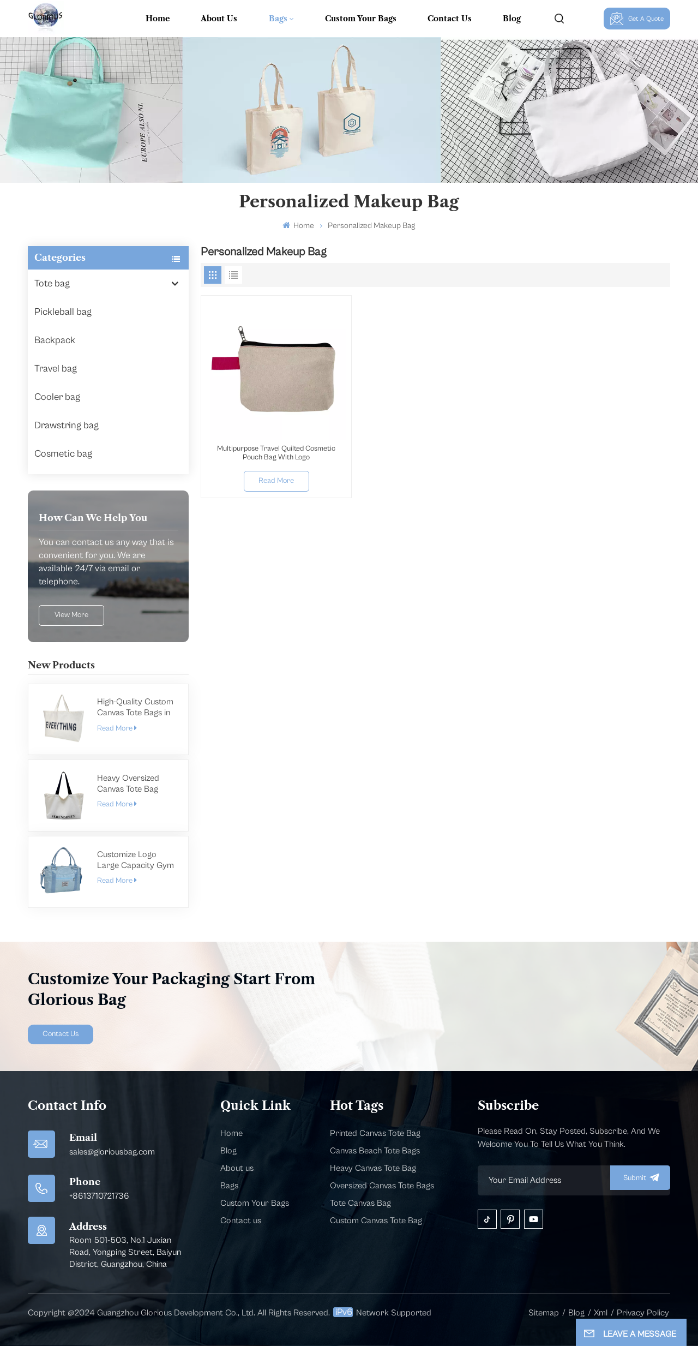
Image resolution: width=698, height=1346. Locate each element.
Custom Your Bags (360, 18)
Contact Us (450, 18)
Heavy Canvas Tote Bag (373, 1168)
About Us (219, 18)
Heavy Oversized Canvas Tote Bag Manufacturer (128, 783)
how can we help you (93, 517)
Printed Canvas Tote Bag (375, 1133)
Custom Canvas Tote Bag (376, 1220)
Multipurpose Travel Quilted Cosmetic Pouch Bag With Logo (276, 453)
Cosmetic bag (63, 453)
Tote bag (52, 283)
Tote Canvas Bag (360, 1203)
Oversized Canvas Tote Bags (382, 1186)
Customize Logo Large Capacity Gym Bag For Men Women (136, 860)
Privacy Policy (643, 1313)
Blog (512, 18)
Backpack (54, 340)
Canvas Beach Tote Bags (375, 1151)
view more (71, 615)
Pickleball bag (63, 312)
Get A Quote (637, 18)
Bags (278, 18)
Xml (600, 1313)
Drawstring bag (66, 425)
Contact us (240, 1220)
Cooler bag (57, 397)
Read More (117, 728)
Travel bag (55, 368)
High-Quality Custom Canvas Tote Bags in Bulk (135, 707)
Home (158, 18)
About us (237, 1168)
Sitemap (543, 1313)
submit (640, 1177)
